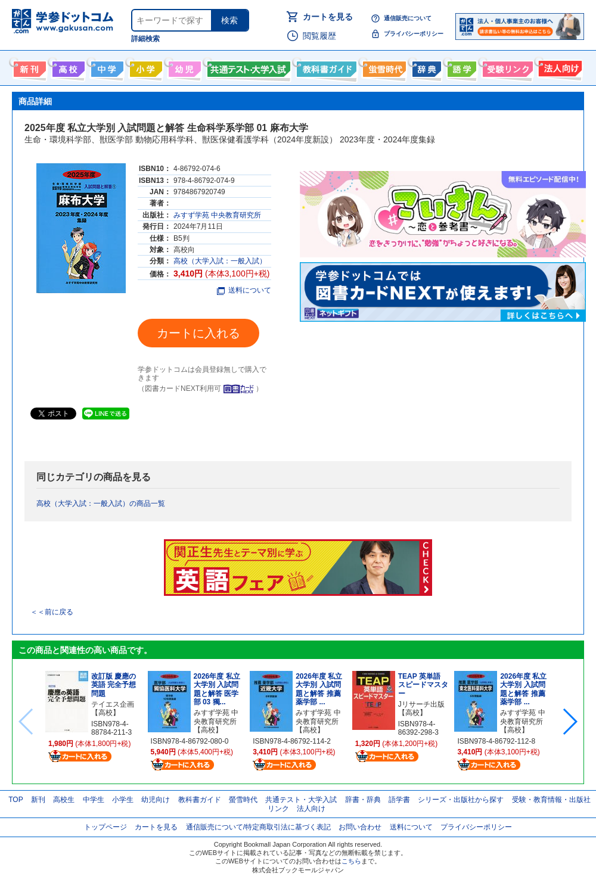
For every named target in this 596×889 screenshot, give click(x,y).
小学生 (123, 799)
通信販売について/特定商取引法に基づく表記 (258, 827)
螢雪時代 (383, 67)
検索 (229, 20)
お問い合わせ (360, 827)
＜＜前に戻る (51, 612)
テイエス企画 (112, 704)
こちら (351, 861)
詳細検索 (145, 39)
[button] (569, 721)
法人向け (558, 67)
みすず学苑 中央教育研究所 (217, 215)
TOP (15, 799)
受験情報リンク (506, 67)
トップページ (105, 827)
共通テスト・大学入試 (247, 67)
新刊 (38, 799)
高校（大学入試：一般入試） (219, 261)
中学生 (93, 799)
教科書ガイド (325, 67)
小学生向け (144, 67)
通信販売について (408, 18)
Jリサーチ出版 (421, 704)
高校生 (63, 799)
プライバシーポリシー (413, 33)
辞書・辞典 (363, 799)
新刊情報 (28, 67)
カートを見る (328, 16)
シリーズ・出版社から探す (461, 799)
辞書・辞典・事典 (425, 67)
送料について (244, 290)
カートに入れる (198, 333)
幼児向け (183, 67)
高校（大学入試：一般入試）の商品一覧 (100, 503)
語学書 (460, 67)
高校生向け (67, 67)
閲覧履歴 (319, 36)
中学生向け (105, 67)
